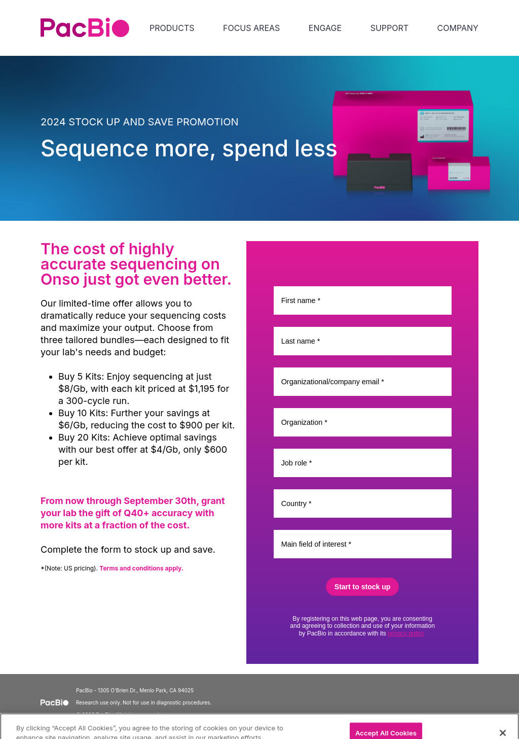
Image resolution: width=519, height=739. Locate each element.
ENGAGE (325, 28)
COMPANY (457, 28)
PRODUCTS (172, 28)
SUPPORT (389, 28)
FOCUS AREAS (251, 28)
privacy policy (406, 633)
